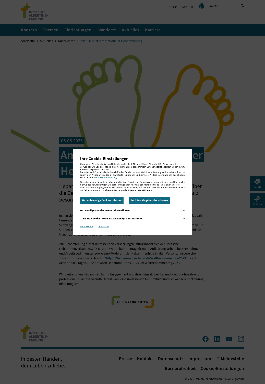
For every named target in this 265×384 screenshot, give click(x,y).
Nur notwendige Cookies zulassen (102, 200)
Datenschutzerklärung (105, 177)
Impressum (103, 226)
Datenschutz (86, 226)
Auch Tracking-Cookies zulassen (149, 200)
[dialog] (132, 192)
